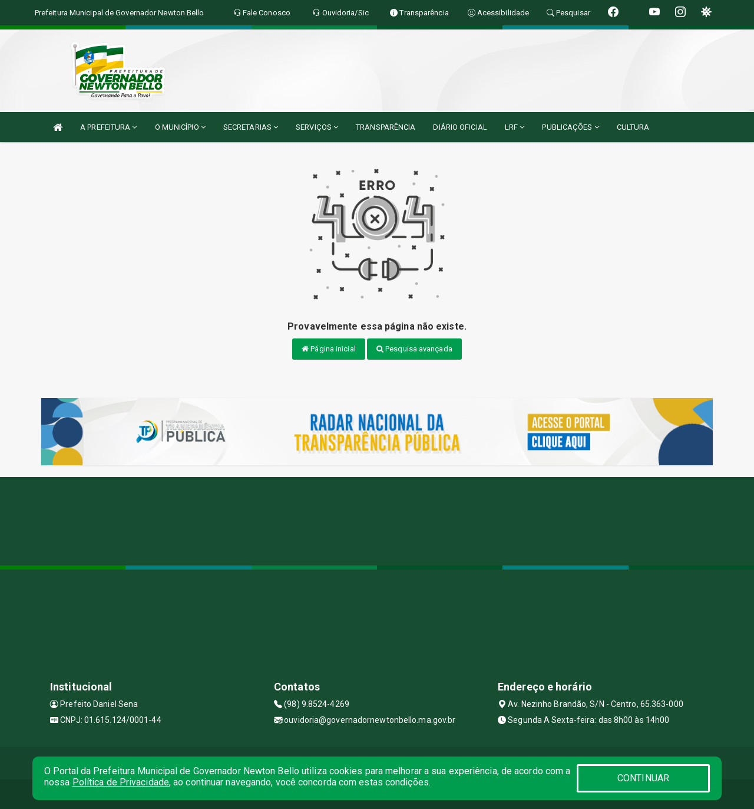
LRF (515, 127)
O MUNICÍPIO (180, 127)
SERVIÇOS (317, 127)
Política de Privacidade (120, 782)
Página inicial (329, 348)
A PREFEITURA (108, 127)
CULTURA (633, 127)
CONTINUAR (643, 778)
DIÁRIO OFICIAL (460, 127)
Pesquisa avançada (414, 348)
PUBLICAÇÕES (570, 127)
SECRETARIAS (250, 127)
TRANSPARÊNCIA (385, 127)
